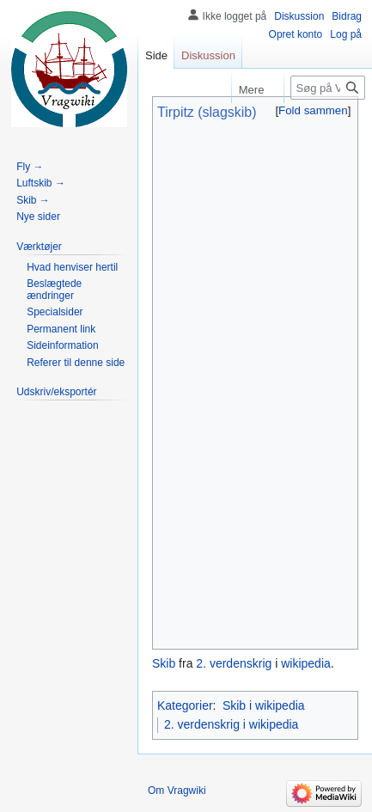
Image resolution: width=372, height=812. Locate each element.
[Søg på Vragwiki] (327, 88)
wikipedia (306, 663)
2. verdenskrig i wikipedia (231, 724)
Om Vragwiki (177, 791)
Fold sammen (313, 110)
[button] (313, 110)
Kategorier (185, 705)
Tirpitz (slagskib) (207, 112)
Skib (163, 663)
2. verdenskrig (233, 663)
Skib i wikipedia (264, 705)
